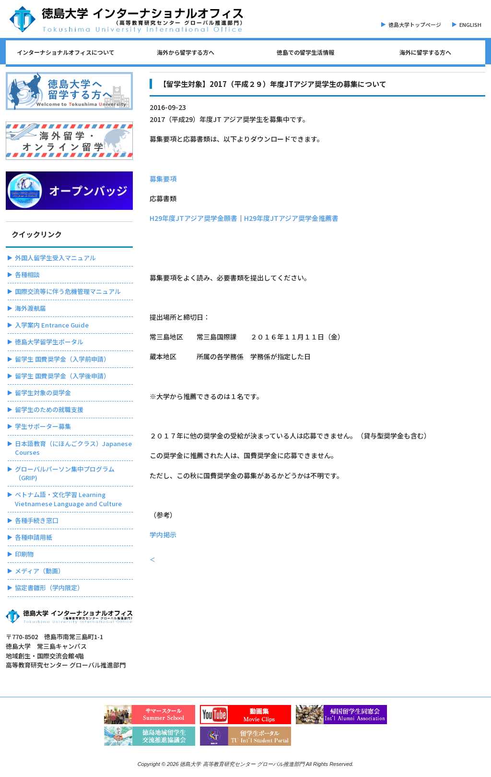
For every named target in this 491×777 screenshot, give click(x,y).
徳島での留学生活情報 (305, 52)
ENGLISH (470, 24)
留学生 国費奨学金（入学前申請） (62, 359)
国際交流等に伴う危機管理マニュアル (68, 291)
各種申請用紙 (33, 537)
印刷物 (24, 553)
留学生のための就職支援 (49, 409)
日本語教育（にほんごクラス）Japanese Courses (73, 448)
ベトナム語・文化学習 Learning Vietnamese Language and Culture (68, 499)
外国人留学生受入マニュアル (55, 257)
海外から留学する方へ (185, 52)
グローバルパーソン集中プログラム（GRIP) (65, 473)
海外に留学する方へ (425, 52)
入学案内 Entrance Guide (52, 324)
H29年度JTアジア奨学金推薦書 (291, 218)
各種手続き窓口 (36, 520)
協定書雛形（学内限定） (49, 587)
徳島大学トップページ (414, 24)
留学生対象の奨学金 (43, 392)
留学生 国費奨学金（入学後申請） (62, 375)
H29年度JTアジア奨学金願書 (193, 218)
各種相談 (27, 274)
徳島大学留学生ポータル (49, 341)
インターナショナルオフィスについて (66, 52)
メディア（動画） (39, 570)
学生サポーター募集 (43, 426)
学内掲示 (163, 534)
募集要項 (163, 178)
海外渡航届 (30, 308)
